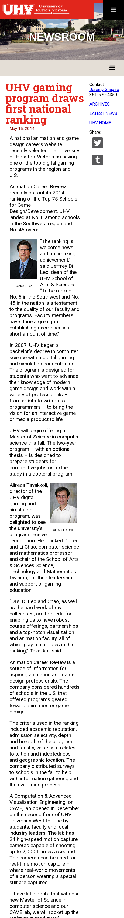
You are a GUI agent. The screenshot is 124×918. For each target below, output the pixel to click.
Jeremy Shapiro (104, 89)
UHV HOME (100, 122)
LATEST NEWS (103, 113)
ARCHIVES (99, 104)
